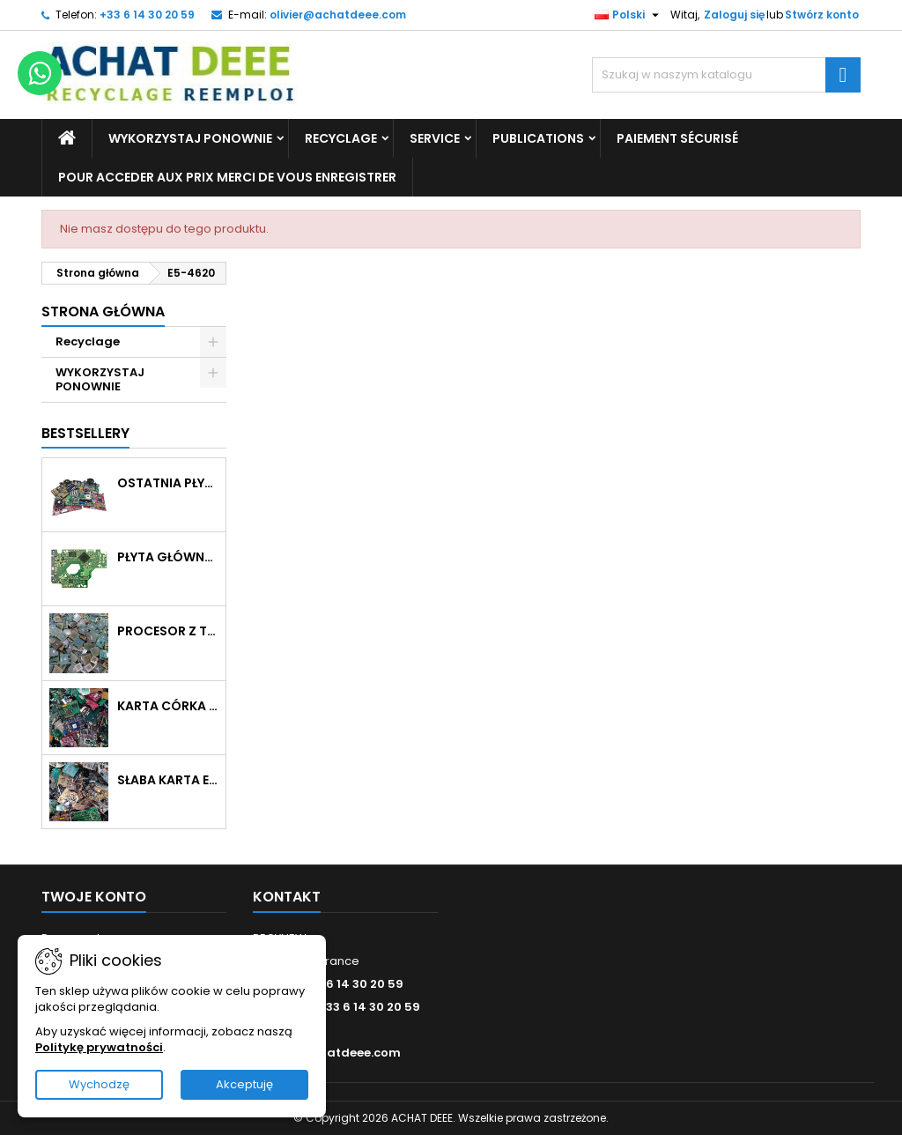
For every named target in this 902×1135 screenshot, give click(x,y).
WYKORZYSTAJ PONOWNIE (190, 138)
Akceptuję (244, 1084)
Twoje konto (93, 896)
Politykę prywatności (99, 1047)
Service (435, 138)
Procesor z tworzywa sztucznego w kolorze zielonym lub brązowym (167, 631)
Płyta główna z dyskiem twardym (167, 557)
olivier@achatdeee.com (338, 14)
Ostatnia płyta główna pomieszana (167, 483)
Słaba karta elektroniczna (167, 780)
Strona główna (103, 311)
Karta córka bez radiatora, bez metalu (167, 706)
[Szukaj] (726, 75)
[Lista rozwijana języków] (629, 15)
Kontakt (287, 896)
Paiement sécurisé (677, 138)
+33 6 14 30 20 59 (147, 14)
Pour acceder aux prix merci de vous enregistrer (227, 177)
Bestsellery (85, 433)
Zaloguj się (734, 14)
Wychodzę (99, 1084)
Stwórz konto (822, 14)
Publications (538, 138)
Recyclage (341, 138)
